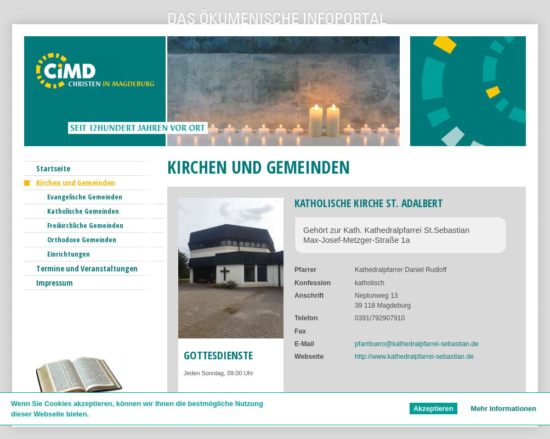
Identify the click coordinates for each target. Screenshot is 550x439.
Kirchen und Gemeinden (75, 182)
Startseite (53, 168)
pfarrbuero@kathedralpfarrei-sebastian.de (417, 344)
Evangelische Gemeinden (84, 197)
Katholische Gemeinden (83, 211)
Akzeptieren (433, 408)
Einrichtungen (68, 254)
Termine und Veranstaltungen (87, 268)
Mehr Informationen (503, 408)
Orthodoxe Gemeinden (81, 239)
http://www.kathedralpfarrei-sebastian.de (414, 356)
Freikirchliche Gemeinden (85, 225)
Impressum (54, 282)
